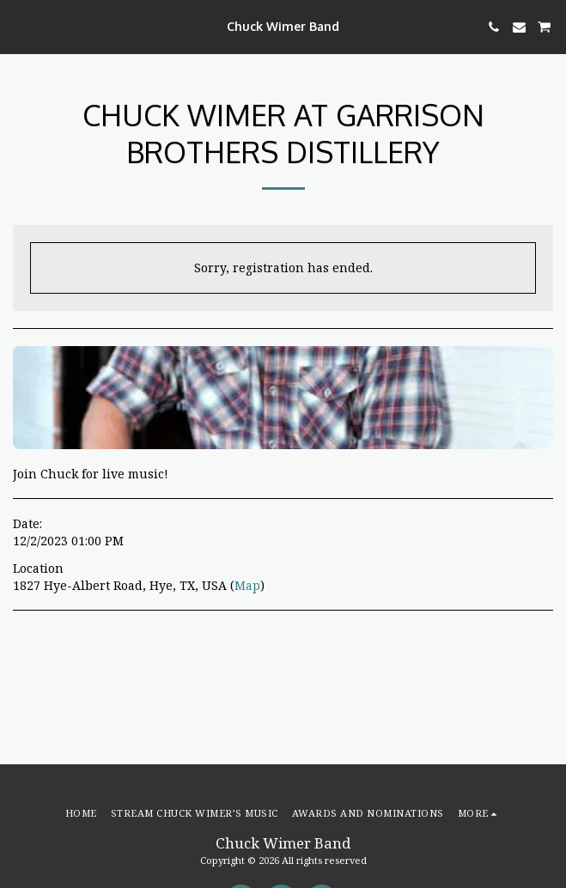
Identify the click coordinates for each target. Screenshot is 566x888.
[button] (18, 26)
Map (247, 585)
